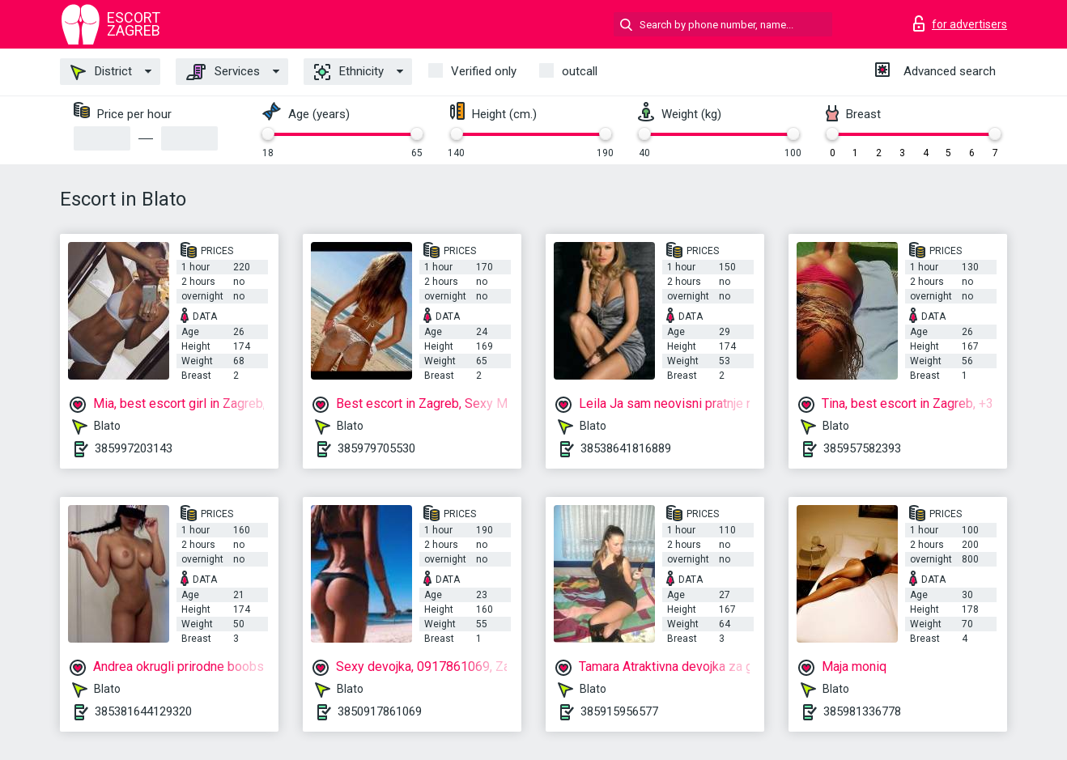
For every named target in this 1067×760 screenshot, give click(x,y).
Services (223, 72)
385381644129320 (143, 711)
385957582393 (862, 448)
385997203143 (133, 448)
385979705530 (376, 448)
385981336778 (862, 711)
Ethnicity (349, 72)
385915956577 (619, 711)
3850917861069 (380, 711)
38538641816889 (625, 448)
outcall (579, 71)
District (101, 72)
